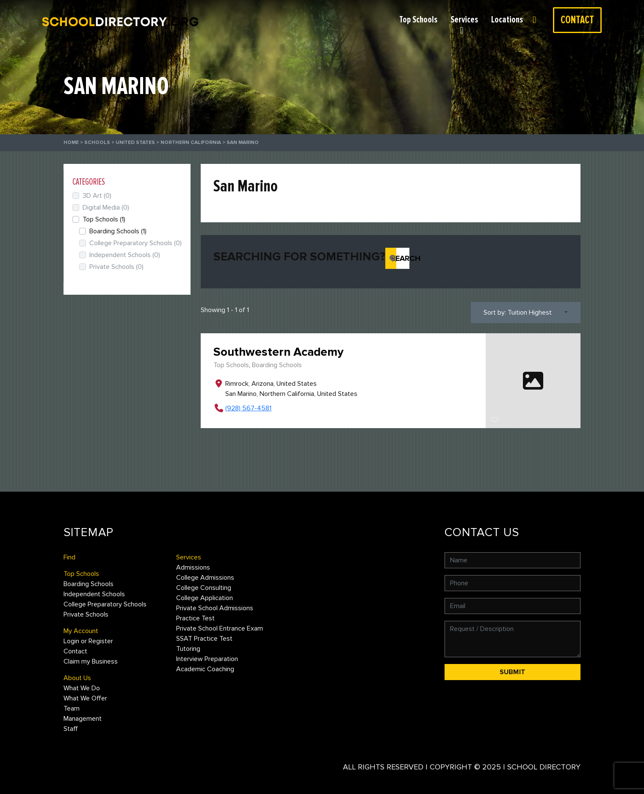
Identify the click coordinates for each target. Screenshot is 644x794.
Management (83, 718)
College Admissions (205, 577)
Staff (71, 729)
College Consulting (203, 588)
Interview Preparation (207, 659)
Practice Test (195, 618)
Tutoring (188, 649)
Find (69, 557)
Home (71, 142)
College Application (204, 598)
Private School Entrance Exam (219, 628)
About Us (77, 678)
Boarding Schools (277, 365)
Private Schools (116, 267)
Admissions (193, 567)
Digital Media (106, 207)
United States (135, 142)
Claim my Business (91, 661)
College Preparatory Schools (135, 243)
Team (72, 708)
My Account (81, 631)
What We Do (82, 688)
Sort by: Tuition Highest (518, 312)
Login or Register (539, 19)
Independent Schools (124, 255)
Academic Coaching (205, 669)
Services (464, 19)
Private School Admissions (214, 608)
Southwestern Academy (278, 352)
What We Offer (85, 698)
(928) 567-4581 (248, 408)
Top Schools (418, 19)
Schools (97, 142)
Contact (577, 20)
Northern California (190, 142)
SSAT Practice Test (204, 638)
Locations (507, 19)
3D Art (97, 195)
